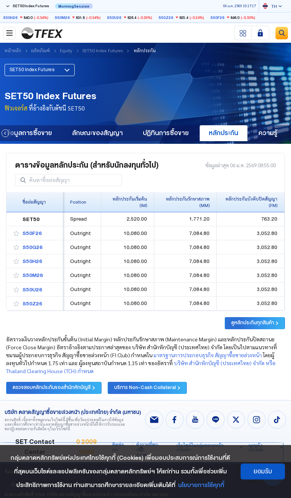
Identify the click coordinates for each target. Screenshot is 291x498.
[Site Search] (281, 33)
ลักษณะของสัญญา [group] (97, 133)
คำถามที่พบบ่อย (147, 444)
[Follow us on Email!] (154, 417)
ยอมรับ (262, 471)
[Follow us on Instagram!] (256, 417)
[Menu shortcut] (243, 33)
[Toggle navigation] (9, 33)
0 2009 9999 (86, 444)
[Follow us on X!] (236, 417)
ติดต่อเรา (118, 444)
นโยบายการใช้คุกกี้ (201, 485)
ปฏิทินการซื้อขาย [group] (166, 133)
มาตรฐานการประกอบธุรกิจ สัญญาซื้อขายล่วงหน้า (207, 352)
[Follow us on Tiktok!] (277, 417)
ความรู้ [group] (267, 133)
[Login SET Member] (260, 33)
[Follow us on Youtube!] (195, 417)
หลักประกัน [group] (223, 133)
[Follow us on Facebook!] (174, 417)
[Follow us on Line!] (215, 417)
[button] (40, 67)
